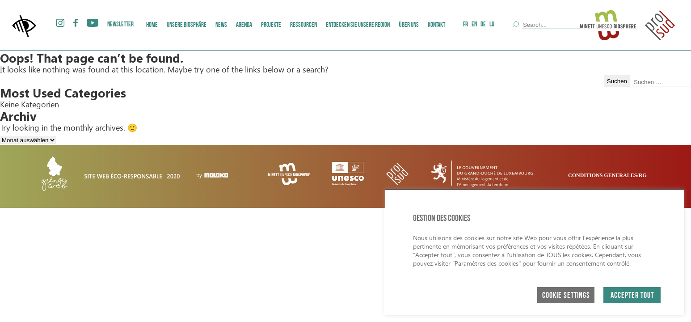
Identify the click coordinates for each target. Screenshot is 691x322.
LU (491, 24)
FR (465, 24)
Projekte (271, 25)
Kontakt (436, 25)
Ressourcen (303, 25)
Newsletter (120, 24)
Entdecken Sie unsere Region (358, 25)
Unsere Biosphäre (186, 25)
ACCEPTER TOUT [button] (632, 296)
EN (474, 24)
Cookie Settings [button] (566, 296)
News (221, 25)
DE (483, 24)
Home (152, 25)
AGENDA (244, 25)
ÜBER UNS (409, 25)
